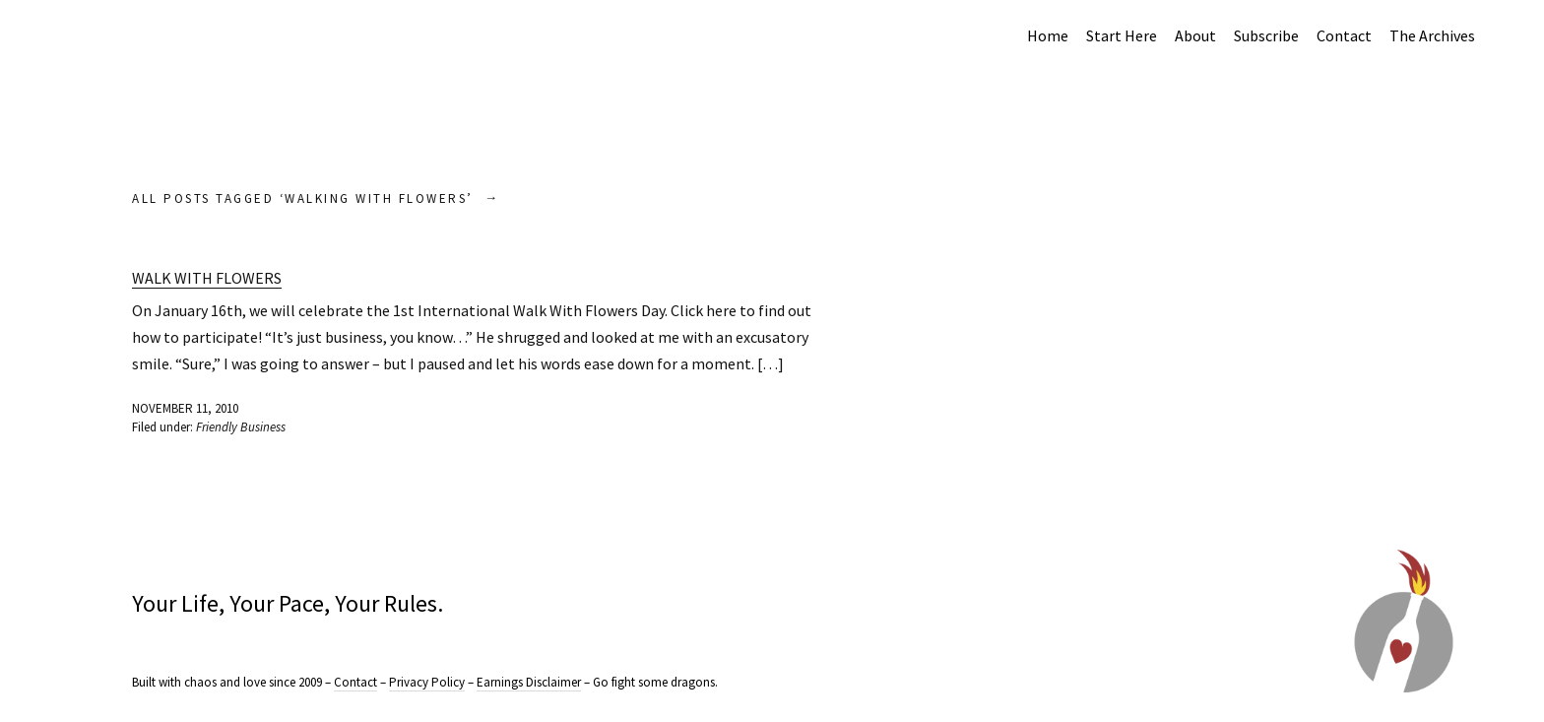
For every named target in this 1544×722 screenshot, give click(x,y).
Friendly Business (241, 427)
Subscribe (1266, 35)
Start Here (1121, 35)
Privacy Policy (427, 682)
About (1195, 35)
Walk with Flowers (207, 278)
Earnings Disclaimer (529, 682)
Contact (1344, 35)
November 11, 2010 (185, 408)
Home (1047, 35)
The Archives (1432, 35)
